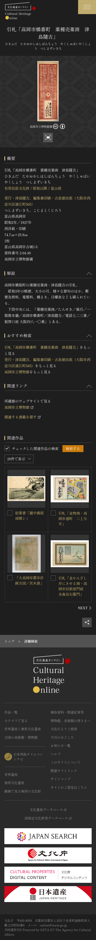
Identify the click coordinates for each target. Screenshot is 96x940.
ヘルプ (56, 754)
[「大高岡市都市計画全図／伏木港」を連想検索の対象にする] (10, 577)
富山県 (56, 188)
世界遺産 (11, 774)
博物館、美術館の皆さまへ (71, 720)
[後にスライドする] (85, 608)
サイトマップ (61, 778)
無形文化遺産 (14, 782)
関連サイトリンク (64, 770)
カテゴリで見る (16, 720)
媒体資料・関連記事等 (67, 712)
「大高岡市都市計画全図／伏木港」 (29, 580)
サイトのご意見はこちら (69, 787)
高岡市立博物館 (16, 371)
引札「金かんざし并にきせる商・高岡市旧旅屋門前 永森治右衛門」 (72, 586)
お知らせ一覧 (61, 745)
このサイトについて (66, 762)
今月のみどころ (62, 737)
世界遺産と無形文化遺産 (22, 728)
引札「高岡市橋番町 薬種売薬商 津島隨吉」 (42, 347)
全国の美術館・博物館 (21, 737)
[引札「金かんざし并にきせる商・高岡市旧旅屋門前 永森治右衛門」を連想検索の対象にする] (53, 578)
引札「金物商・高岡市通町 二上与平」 (72, 518)
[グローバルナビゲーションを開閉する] (87, 7)
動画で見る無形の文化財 (22, 791)
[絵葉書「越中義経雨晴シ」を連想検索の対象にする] (10, 512)
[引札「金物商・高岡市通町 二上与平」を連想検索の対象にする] (53, 513)
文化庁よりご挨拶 (64, 728)
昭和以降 (40, 188)
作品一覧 (11, 712)
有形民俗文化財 (16, 188)
